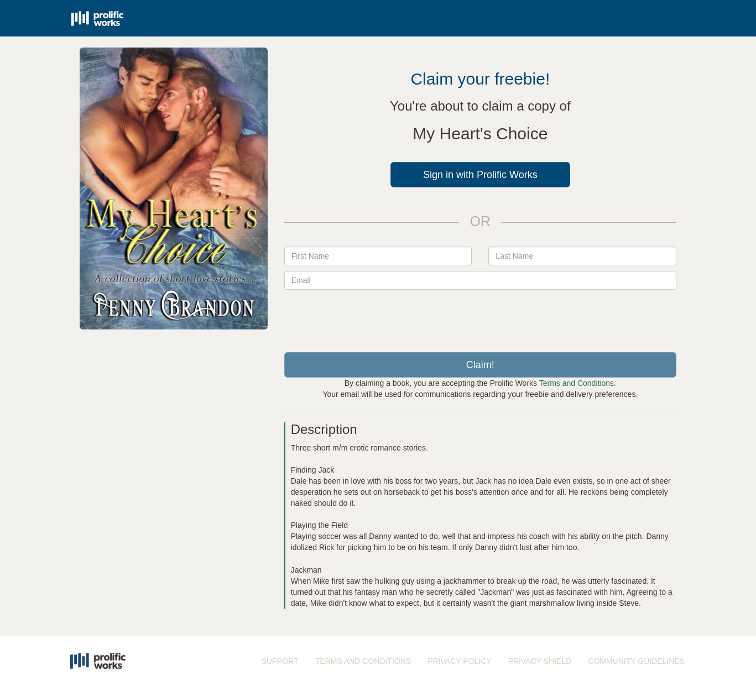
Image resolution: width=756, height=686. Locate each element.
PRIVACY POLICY (459, 661)
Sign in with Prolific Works (480, 174)
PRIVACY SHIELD (540, 661)
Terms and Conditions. (577, 383)
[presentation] (480, 316)
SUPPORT (279, 661)
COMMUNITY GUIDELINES (636, 661)
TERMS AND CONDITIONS (363, 661)
